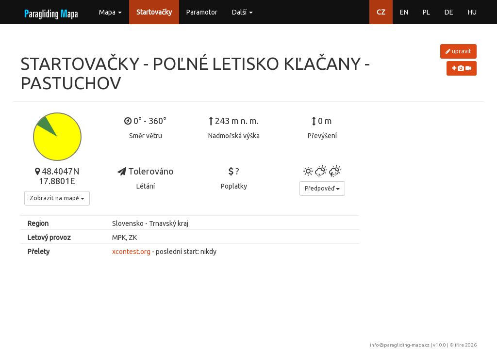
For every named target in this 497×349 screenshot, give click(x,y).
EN (404, 12)
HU (472, 12)
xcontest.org (131, 251)
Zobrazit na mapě (57, 198)
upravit (458, 51)
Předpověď (322, 188)
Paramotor (201, 12)
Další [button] (242, 12)
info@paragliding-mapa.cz (400, 345)
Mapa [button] (110, 12)
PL (426, 12)
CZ (381, 12)
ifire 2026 (466, 345)
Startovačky (154, 12)
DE (449, 12)
